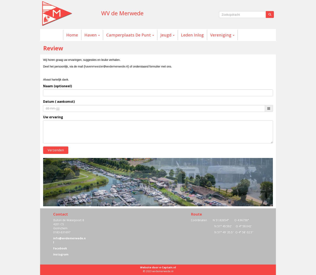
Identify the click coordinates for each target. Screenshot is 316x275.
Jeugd (167, 35)
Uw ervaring (53, 117)
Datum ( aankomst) (59, 101)
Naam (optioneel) (57, 86)
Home (72, 35)
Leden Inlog (192, 35)
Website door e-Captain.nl (158, 267)
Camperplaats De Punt (130, 35)
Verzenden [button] (56, 150)
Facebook (60, 248)
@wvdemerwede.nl (106, 66)
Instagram (61, 254)
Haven (92, 35)
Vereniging (222, 35)
